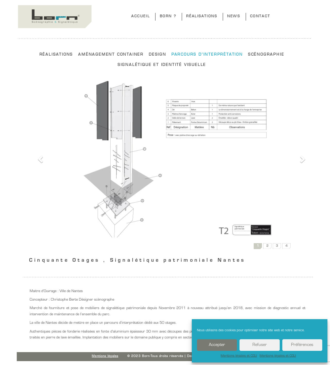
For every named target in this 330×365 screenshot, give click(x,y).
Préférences (302, 345)
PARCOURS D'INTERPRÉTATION (207, 55)
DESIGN (157, 55)
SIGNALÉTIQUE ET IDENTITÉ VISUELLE (162, 65)
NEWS (233, 16)
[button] (40, 157)
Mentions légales (105, 356)
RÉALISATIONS (201, 16)
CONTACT (260, 16)
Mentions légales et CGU (239, 356)
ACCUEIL (140, 16)
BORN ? (168, 16)
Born (55, 16)
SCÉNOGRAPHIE (266, 55)
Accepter (217, 345)
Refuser (259, 345)
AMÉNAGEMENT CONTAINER (111, 55)
